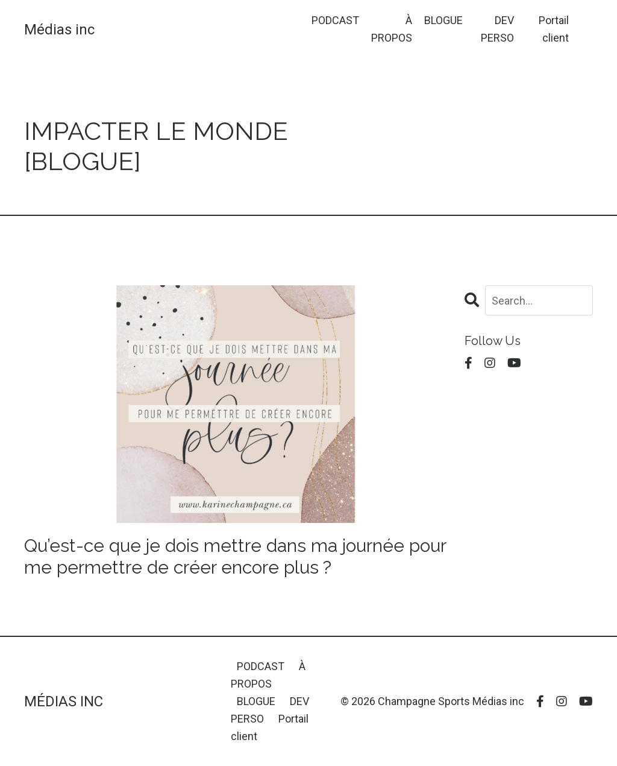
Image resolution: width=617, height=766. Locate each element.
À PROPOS (391, 29)
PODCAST (335, 20)
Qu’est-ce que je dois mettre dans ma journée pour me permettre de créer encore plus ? (235, 556)
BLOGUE (443, 20)
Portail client (554, 29)
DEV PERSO (497, 29)
